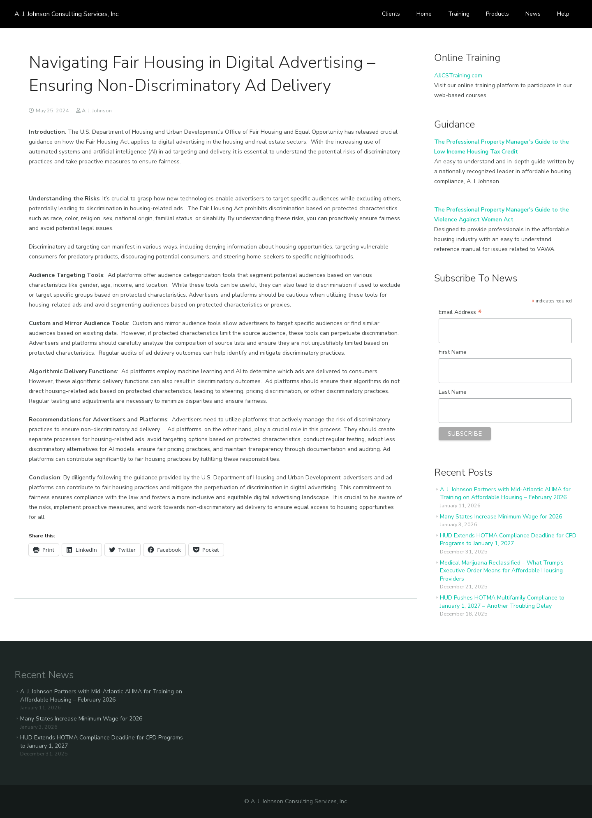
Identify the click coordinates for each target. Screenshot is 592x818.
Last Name (453, 392)
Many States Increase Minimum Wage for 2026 (501, 517)
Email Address (460, 312)
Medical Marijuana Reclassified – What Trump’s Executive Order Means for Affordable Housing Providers (502, 571)
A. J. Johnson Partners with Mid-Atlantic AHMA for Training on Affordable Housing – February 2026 (505, 494)
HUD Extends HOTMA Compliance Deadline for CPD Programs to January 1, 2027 (508, 540)
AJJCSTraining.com (458, 75)
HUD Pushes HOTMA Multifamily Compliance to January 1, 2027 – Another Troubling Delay (502, 602)
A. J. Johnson (97, 110)
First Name (453, 352)
